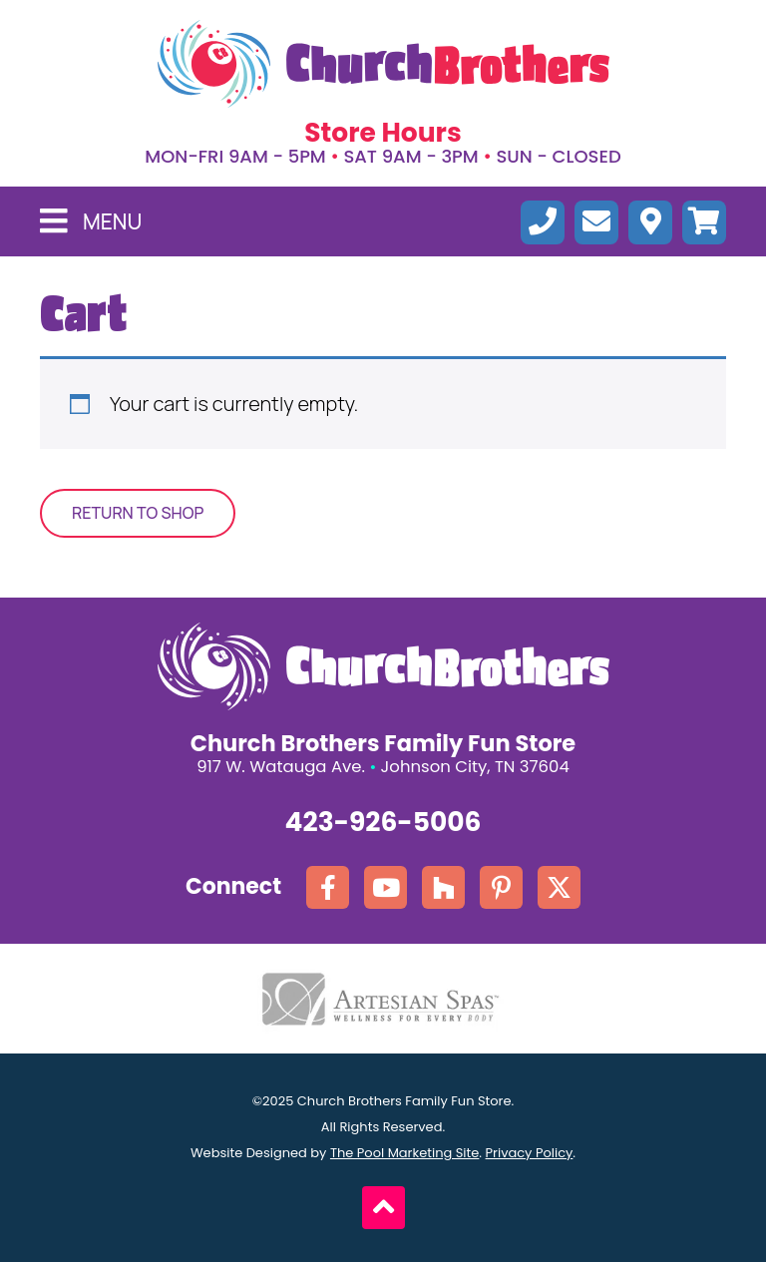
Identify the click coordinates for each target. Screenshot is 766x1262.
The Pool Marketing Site (404, 1152)
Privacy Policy (530, 1152)
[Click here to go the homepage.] (383, 64)
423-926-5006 (383, 822)
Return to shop (137, 513)
